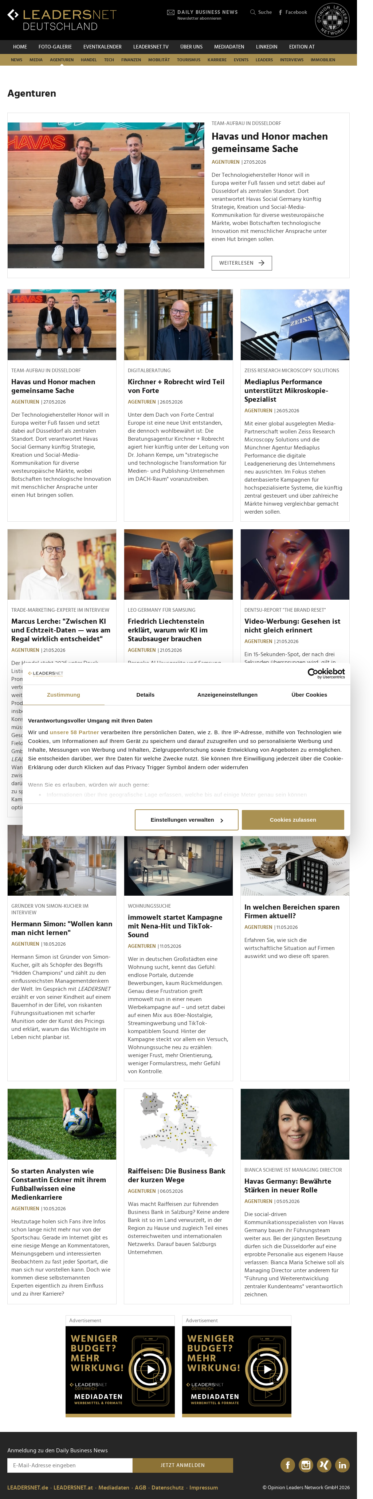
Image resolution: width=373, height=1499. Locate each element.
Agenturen (62, 60)
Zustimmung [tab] (63, 695)
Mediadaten (229, 47)
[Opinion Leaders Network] (332, 20)
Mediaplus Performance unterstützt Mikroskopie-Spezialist (286, 390)
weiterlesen (242, 263)
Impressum (203, 1488)
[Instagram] (306, 1465)
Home (20, 47)
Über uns (191, 47)
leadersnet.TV (151, 47)
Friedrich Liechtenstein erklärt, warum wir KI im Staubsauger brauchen (168, 630)
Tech (109, 60)
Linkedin (267, 47)
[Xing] (324, 1465)
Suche (261, 12)
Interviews (291, 60)
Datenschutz (168, 1488)
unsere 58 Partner (74, 732)
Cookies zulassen (293, 820)
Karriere (217, 60)
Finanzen (131, 60)
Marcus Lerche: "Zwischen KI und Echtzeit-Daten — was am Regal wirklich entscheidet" (60, 630)
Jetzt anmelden (183, 1465)
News (16, 60)
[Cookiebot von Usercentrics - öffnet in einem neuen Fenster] (313, 673)
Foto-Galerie (55, 47)
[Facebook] (287, 1465)
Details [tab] (146, 695)
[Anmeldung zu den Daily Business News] (70, 1465)
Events (241, 60)
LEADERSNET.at (73, 1488)
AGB (140, 1488)
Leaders (264, 60)
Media (36, 60)
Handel (89, 60)
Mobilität (159, 60)
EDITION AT (302, 47)
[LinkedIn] (342, 1465)
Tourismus (188, 60)
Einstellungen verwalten (187, 820)
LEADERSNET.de (27, 1488)
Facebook (292, 13)
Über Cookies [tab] (309, 695)
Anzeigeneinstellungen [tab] (227, 695)
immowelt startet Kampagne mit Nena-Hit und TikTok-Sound (175, 926)
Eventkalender (102, 47)
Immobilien (323, 60)
